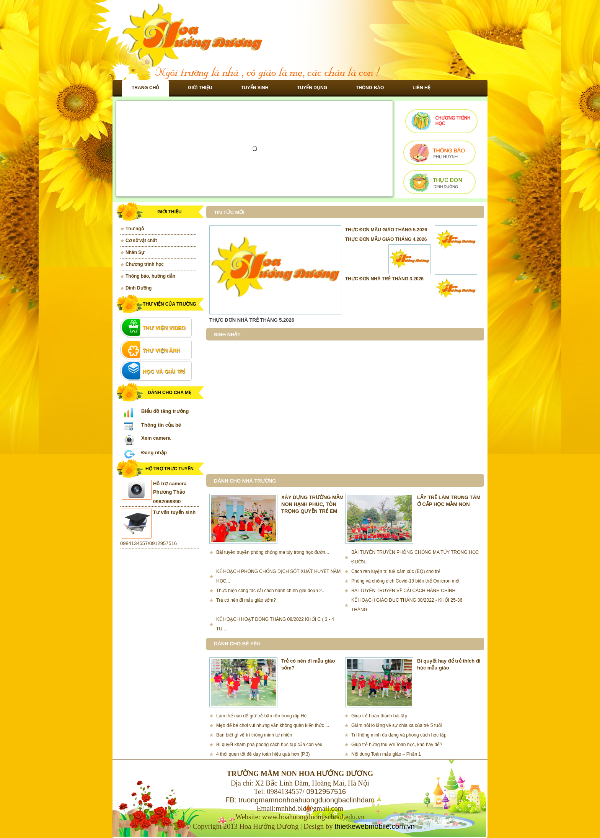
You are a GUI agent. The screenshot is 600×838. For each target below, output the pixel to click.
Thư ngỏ (135, 228)
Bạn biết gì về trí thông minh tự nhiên (254, 735)
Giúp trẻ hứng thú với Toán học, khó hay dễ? (396, 744)
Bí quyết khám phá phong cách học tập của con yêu (269, 744)
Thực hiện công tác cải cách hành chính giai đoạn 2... (271, 590)
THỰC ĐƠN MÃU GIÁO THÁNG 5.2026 (386, 229)
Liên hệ (421, 87)
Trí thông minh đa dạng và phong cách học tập (399, 735)
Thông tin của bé (161, 425)
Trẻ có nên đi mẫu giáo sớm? (246, 600)
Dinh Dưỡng (139, 288)
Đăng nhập (154, 452)
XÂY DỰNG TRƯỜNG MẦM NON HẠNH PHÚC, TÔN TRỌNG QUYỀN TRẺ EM (312, 504)
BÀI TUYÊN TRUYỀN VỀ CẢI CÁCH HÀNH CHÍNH (403, 590)
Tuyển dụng (312, 87)
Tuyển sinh (255, 87)
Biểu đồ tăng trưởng (165, 411)
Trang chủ (145, 87)
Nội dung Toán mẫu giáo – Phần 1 (386, 754)
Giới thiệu (200, 87)
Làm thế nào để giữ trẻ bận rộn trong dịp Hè (261, 716)
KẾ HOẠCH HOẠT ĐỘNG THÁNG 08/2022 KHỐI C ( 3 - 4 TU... (275, 624)
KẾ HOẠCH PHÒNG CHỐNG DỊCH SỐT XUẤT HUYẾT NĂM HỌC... (278, 576)
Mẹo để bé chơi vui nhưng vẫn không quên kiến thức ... (272, 725)
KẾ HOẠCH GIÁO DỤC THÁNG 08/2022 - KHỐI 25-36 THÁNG (406, 604)
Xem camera (156, 438)
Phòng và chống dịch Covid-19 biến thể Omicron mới (405, 581)
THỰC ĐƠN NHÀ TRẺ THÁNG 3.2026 (384, 279)
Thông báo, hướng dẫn (150, 276)
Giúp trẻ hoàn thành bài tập (379, 716)
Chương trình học (145, 264)
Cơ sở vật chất (141, 240)
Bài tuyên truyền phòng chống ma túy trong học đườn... (272, 552)
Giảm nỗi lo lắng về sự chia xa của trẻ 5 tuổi (396, 725)
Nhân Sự (135, 252)
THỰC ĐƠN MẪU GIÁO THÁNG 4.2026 (386, 239)
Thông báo (370, 87)
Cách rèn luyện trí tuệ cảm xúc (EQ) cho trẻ (395, 571)
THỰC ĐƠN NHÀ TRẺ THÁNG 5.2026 (251, 320)
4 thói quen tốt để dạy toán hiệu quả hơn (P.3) (263, 754)
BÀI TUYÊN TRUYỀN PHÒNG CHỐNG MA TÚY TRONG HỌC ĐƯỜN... (415, 557)
